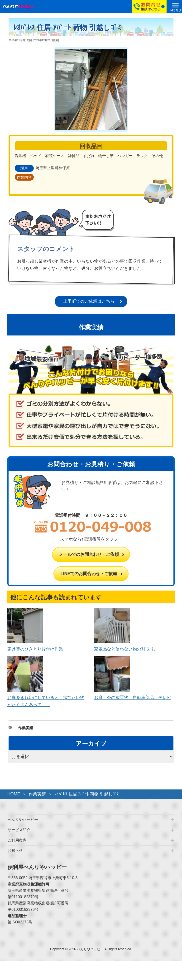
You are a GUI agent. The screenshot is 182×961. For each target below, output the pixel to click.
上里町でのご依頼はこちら (89, 301)
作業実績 (25, 728)
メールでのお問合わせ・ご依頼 (89, 554)
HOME (13, 794)
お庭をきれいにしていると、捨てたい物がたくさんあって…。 (45, 697)
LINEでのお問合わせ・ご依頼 (88, 573)
